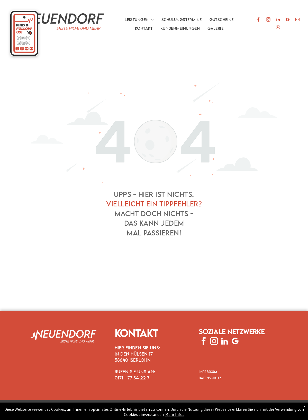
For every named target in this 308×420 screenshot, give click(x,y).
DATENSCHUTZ (210, 378)
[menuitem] (139, 19)
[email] (297, 20)
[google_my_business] (288, 20)
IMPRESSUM (208, 372)
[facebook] (258, 20)
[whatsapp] (278, 28)
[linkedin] (278, 20)
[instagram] (268, 20)
